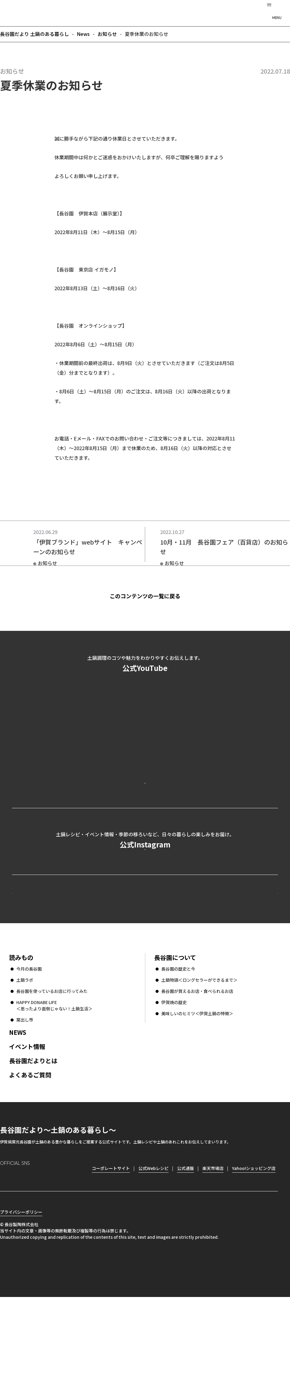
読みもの (21, 1039)
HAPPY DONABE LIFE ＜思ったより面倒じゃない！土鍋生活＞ (54, 1087)
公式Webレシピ (86, 963)
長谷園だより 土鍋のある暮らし (145, 12)
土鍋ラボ (24, 1061)
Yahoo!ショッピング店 (254, 1250)
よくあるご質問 (30, 1156)
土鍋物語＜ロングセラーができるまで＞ (199, 1061)
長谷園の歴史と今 (178, 1050)
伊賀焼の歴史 (174, 1084)
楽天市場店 (213, 1250)
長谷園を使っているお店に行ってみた (52, 1073)
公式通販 (185, 1250)
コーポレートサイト (225, 963)
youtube (56, 1259)
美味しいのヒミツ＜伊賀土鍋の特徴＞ (197, 1095)
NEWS (17, 1113)
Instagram (5, 1259)
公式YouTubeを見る (145, 807)
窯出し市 (24, 1101)
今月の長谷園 (29, 1050)
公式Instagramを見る (145, 900)
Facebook (22, 1259)
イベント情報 (27, 1128)
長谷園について (175, 1039)
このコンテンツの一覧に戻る (154, 596)
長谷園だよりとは (33, 1142)
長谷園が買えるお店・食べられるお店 (197, 1073)
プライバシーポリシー (21, 1304)
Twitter (39, 1259)
